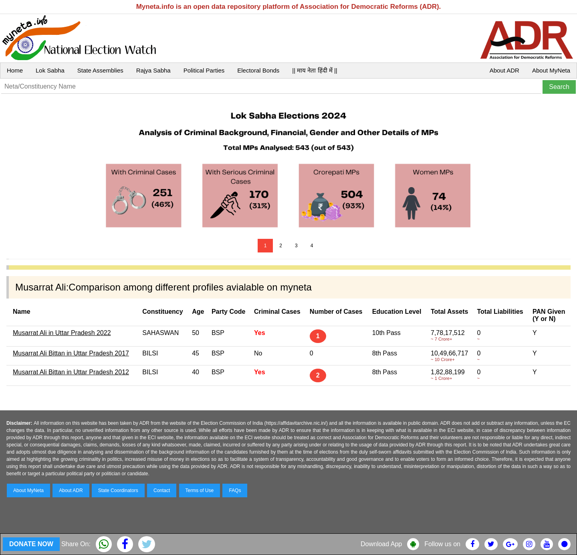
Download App (381, 544)
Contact (161, 490)
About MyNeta (551, 70)
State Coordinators (118, 490)
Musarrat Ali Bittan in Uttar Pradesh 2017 (71, 353)
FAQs (235, 490)
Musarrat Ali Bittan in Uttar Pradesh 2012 (71, 372)
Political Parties (204, 70)
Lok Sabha (50, 70)
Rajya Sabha (153, 70)
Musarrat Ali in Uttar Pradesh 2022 (62, 332)
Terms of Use (200, 490)
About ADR (504, 70)
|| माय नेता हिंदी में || (314, 70)
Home (15, 70)
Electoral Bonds (258, 70)
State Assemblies (100, 70)
